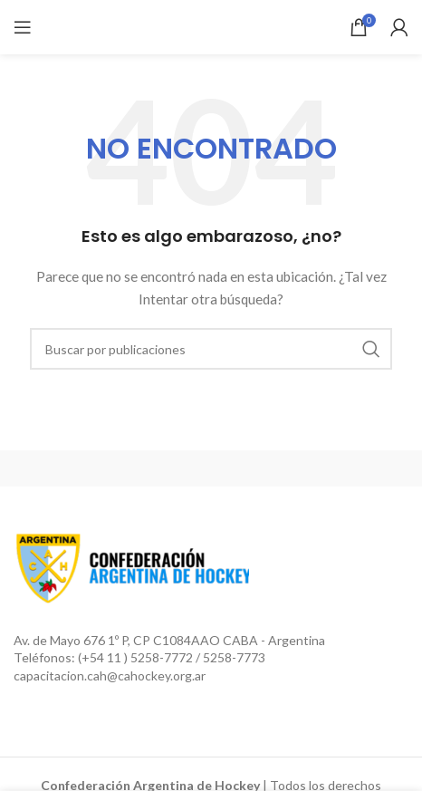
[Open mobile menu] (23, 27)
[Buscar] (211, 349)
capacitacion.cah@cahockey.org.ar (110, 675)
